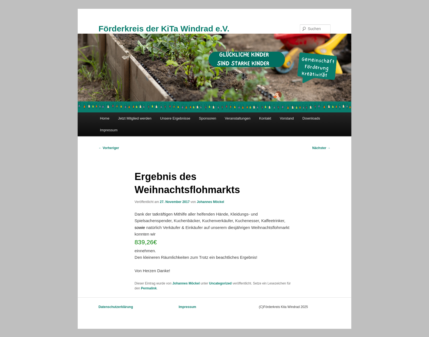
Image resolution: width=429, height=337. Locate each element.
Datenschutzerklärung (115, 307)
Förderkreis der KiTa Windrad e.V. (163, 28)
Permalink (148, 288)
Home (104, 118)
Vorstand (287, 118)
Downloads (311, 118)
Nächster (321, 148)
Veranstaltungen (237, 118)
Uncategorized (220, 283)
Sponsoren (207, 118)
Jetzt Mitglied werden (134, 118)
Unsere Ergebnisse (175, 118)
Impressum (108, 130)
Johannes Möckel (210, 202)
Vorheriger (108, 148)
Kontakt (265, 118)
